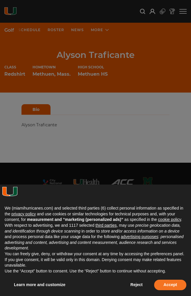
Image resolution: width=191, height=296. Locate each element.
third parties (106, 225)
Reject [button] (136, 284)
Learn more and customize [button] (39, 284)
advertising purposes (139, 236)
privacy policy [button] (23, 214)
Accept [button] (170, 284)
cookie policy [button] (169, 219)
